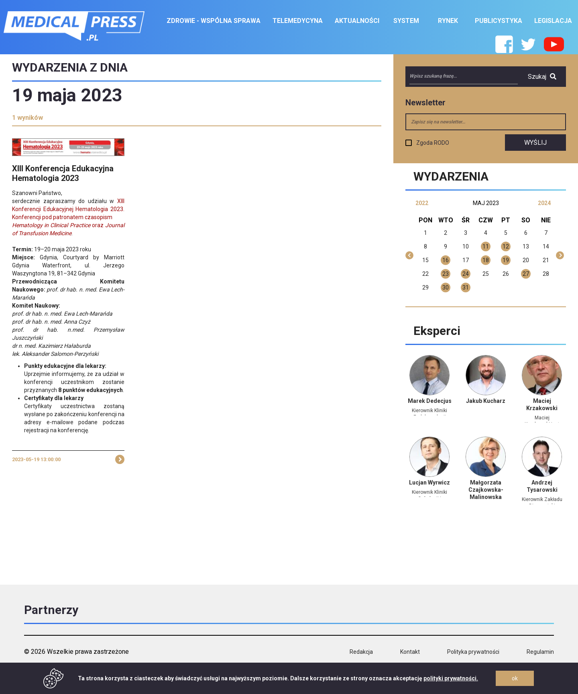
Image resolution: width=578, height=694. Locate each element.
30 (445, 287)
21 (546, 260)
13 (526, 246)
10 (465, 246)
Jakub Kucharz (485, 401)
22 (425, 274)
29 (425, 287)
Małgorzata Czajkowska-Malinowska (485, 489)
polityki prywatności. (450, 678)
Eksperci (436, 331)
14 (546, 246)
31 (465, 287)
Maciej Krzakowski (542, 404)
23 (445, 274)
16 (445, 260)
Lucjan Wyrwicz (429, 482)
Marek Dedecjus (430, 401)
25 (485, 274)
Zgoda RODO (432, 143)
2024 (544, 203)
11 (485, 246)
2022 (421, 203)
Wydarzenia (450, 176)
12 (506, 246)
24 (465, 274)
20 (526, 260)
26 (506, 274)
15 (425, 260)
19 (506, 260)
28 (546, 274)
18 (485, 260)
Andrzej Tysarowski (542, 486)
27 (526, 274)
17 (465, 260)
